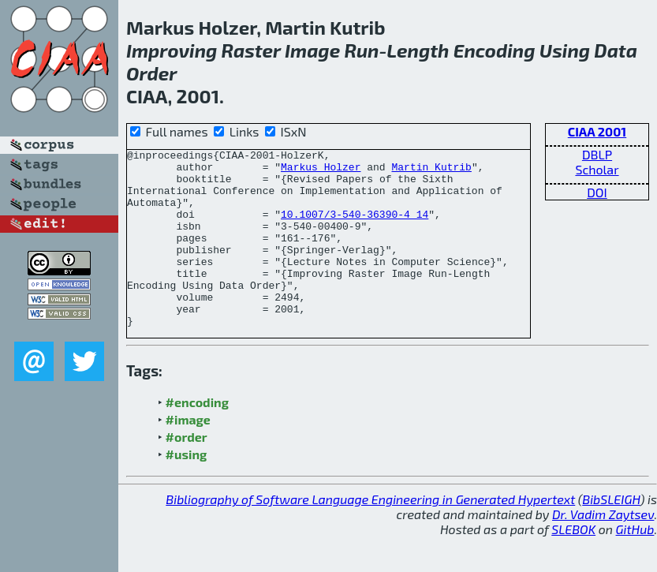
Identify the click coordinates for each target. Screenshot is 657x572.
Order (151, 73)
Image (312, 50)
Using (564, 50)
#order (186, 472)
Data (615, 50)
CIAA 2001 (597, 131)
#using (186, 489)
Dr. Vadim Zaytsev (603, 549)
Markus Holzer (320, 171)
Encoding (495, 50)
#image (188, 454)
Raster (251, 50)
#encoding (197, 437)
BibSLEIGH (611, 534)
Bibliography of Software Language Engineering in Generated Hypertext (370, 534)
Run (361, 50)
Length (417, 50)
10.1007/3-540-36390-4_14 (354, 228)
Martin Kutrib (431, 171)
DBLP (597, 154)
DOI (597, 192)
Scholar (596, 169)
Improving (171, 50)
